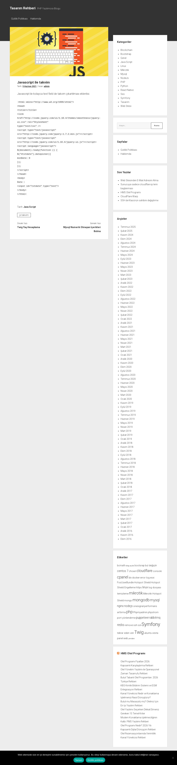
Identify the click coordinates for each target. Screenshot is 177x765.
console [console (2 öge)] (157, 570)
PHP (123, 81)
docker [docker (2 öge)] (136, 576)
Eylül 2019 (126, 406)
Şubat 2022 (126, 314)
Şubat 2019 (126, 434)
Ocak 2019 (126, 438)
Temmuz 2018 (128, 462)
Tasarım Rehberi (22, 8)
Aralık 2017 (126, 490)
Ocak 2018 (126, 486)
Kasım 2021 (127, 326)
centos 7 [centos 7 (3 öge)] (122, 570)
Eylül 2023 (126, 258)
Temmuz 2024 (128, 246)
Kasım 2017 (127, 494)
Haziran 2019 (128, 418)
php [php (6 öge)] (129, 610)
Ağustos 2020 (128, 374)
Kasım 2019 (127, 402)
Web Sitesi (126, 105)
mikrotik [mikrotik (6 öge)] (136, 592)
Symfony (125, 97)
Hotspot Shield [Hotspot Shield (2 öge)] (142, 581)
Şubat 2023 (126, 278)
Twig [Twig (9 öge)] (139, 631)
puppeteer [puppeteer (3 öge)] (142, 616)
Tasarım (125, 101)
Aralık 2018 (126, 442)
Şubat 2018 (126, 482)
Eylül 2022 (126, 294)
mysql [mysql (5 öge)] (155, 599)
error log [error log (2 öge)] (145, 576)
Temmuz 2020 (128, 378)
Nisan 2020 (127, 390)
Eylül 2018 (126, 454)
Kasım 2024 (127, 234)
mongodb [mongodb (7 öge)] (141, 598)
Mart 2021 (126, 346)
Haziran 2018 (128, 466)
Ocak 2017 (126, 526)
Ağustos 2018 (128, 458)
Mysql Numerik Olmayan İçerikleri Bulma (82, 228)
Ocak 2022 (126, 318)
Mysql (124, 73)
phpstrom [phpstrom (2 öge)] (153, 611)
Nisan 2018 (127, 474)
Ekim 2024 (126, 238)
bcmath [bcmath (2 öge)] (121, 564)
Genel (123, 57)
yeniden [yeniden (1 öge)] (131, 637)
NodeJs (125, 77)
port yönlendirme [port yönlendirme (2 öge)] (126, 616)
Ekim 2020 (126, 366)
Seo (123, 93)
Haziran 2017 (128, 506)
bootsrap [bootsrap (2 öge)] (140, 564)
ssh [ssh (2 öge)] (135, 624)
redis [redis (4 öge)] (120, 624)
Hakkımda (37, 18)
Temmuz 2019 (128, 414)
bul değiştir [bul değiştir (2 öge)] (151, 564)
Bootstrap (126, 53)
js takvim (24, 214)
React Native (127, 89)
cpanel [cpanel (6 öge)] (122, 576)
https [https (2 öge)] (139, 586)
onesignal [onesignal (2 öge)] (138, 605)
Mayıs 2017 (127, 510)
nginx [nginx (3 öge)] (120, 605)
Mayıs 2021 (127, 338)
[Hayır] (173, 757)
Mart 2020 (126, 394)
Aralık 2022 (126, 282)
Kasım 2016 (127, 534)
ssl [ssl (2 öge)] (139, 624)
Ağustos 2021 (128, 330)
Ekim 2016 (126, 538)
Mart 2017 (126, 518)
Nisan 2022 (127, 310)
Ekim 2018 (126, 450)
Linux (123, 65)
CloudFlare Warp (129, 195)
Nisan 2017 (127, 514)
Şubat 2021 (126, 350)
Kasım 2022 (127, 286)
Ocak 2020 (126, 398)
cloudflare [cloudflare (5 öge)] (144, 570)
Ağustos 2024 (128, 242)
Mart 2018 (126, 478)
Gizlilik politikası (95, 760)
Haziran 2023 (128, 262)
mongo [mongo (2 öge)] (128, 599)
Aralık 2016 (126, 530)
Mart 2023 (126, 274)
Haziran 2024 (128, 250)
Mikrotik (125, 69)
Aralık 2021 (126, 322)
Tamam (78, 760)
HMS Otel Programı (131, 191)
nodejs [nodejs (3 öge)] (128, 605)
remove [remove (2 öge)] (129, 624)
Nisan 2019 (127, 426)
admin (46, 85)
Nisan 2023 (127, 270)
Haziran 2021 (128, 334)
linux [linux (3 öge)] (145, 586)
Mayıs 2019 (127, 422)
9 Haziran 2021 (29, 85)
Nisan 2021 (127, 342)
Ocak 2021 (126, 354)
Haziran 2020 (128, 382)
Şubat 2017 (126, 522)
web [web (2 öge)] (125, 637)
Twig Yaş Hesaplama (28, 226)
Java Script (29, 206)
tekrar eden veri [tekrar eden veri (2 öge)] (125, 631)
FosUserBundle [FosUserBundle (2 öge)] (125, 581)
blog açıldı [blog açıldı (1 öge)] (130, 565)
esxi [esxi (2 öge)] (152, 576)
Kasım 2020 (127, 362)
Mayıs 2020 (127, 386)
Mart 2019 (126, 430)
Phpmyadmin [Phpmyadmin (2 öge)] (140, 611)
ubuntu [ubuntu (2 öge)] (148, 631)
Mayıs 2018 (127, 470)
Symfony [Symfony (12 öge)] (151, 623)
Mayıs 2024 (127, 254)
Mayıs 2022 (127, 306)
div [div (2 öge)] (130, 576)
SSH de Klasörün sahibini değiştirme (139, 199)
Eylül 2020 (126, 370)
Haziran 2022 (128, 302)
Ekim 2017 (126, 498)
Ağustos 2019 (128, 410)
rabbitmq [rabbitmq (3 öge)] (154, 616)
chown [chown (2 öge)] (132, 570)
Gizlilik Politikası (19, 18)
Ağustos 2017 (128, 502)
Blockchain (126, 49)
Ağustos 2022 (128, 298)
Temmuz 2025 (128, 226)
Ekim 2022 (126, 290)
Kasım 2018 (127, 446)
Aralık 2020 (126, 358)
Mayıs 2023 (127, 266)
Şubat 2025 (126, 230)
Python (124, 85)
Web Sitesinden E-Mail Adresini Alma (139, 179)
